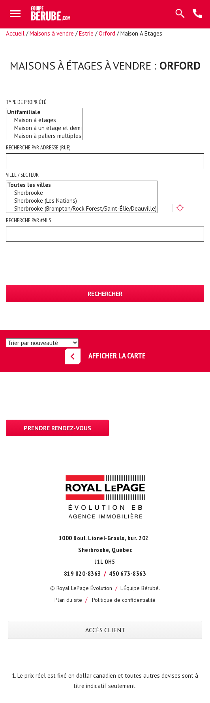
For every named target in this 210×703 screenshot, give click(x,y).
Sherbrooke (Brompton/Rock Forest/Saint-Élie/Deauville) (82, 209)
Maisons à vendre (52, 33)
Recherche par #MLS (28, 220)
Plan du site (68, 599)
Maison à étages (44, 120)
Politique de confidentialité (124, 599)
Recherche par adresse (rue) (38, 147)
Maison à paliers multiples (44, 136)
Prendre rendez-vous (57, 428)
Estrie (86, 33)
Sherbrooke (82, 193)
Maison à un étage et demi (44, 128)
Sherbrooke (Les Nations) (82, 201)
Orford (107, 33)
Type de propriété (26, 102)
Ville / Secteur (22, 174)
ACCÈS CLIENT (105, 630)
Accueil (15, 33)
